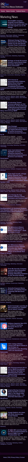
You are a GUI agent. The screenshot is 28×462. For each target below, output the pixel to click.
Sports (6, 364)
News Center (10, 11)
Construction (8, 55)
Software (15, 35)
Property (22, 75)
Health (17, 96)
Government (14, 283)
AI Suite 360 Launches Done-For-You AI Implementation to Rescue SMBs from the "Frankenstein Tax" (17, 432)
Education (8, 318)
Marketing (3, 36)
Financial (2, 99)
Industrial (2, 57)
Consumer (8, 339)
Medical (13, 96)
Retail (1, 364)
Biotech (13, 97)
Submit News (20, 11)
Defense (8, 283)
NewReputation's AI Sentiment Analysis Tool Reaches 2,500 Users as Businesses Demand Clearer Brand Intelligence (14, 210)
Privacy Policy (15, 457)
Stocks (17, 97)
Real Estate (9, 35)
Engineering (21, 55)
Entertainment (15, 339)
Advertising (3, 145)
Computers (19, 169)
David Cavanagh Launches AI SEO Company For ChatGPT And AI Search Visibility (17, 307)
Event (1, 241)
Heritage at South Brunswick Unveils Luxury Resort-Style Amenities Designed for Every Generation (17, 63)
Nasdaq (8, 99)
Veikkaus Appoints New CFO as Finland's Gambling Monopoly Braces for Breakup (17, 326)
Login (25, 1)
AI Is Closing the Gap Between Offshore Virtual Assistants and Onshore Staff (17, 196)
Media (2, 97)
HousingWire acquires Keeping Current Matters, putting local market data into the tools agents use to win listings (17, 24)
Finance (8, 96)
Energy (2, 55)
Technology (21, 35)
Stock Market (23, 97)
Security (2, 284)
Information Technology (12, 36)
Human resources (5, 169)
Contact (22, 457)
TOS (9, 457)
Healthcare (7, 97)
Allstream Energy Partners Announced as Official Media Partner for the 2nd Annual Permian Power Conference (17, 42)
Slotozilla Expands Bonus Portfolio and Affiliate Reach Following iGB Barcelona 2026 (17, 290)
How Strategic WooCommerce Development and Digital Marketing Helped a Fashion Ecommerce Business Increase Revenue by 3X (13, 130)
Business (2, 35)
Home (3, 11)
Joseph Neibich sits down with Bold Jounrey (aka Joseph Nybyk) (16, 414)
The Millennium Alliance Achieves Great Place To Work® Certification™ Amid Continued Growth (17, 229)
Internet (24, 169)
